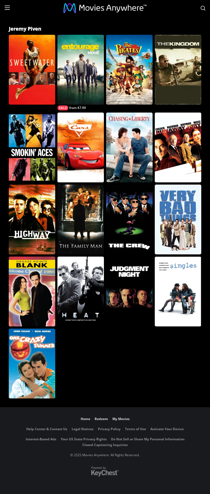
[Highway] (32, 219)
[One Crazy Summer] (32, 363)
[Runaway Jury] (178, 147)
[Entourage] (80, 72)
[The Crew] (129, 219)
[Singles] (178, 291)
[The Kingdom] (178, 70)
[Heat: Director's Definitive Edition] (80, 291)
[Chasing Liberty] (129, 147)
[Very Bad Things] (178, 219)
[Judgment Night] (129, 291)
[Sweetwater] (32, 70)
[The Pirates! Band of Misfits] (129, 70)
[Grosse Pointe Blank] (32, 291)
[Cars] (80, 147)
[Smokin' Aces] (32, 147)
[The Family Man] (80, 219)
